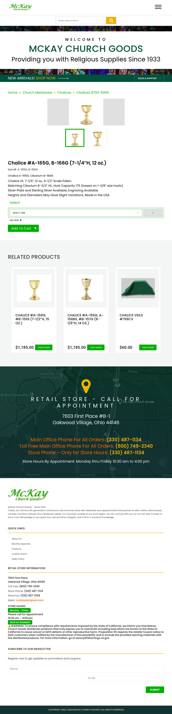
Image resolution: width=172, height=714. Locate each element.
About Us (17, 538)
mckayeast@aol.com (30, 600)
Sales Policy (18, 559)
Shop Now (52, 78)
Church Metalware (37, 92)
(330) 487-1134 (124, 439)
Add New (14, 220)
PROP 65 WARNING (20, 622)
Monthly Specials (21, 543)
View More (44, 347)
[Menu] (158, 7)
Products (16, 548)
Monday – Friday (19, 610)
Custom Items (19, 553)
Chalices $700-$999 (92, 92)
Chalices (64, 92)
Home (12, 92)
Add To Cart (21, 228)
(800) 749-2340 (134, 446)
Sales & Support (147, 78)
